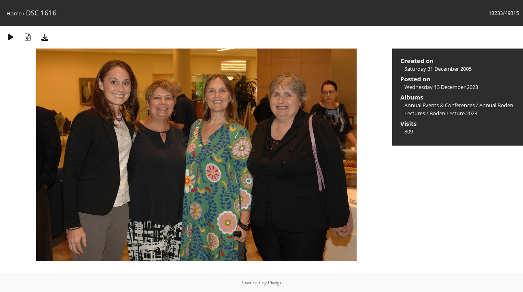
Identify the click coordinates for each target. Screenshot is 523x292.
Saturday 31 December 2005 (438, 68)
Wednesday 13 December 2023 (441, 87)
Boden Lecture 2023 (453, 113)
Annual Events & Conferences (439, 105)
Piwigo (275, 282)
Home (13, 13)
